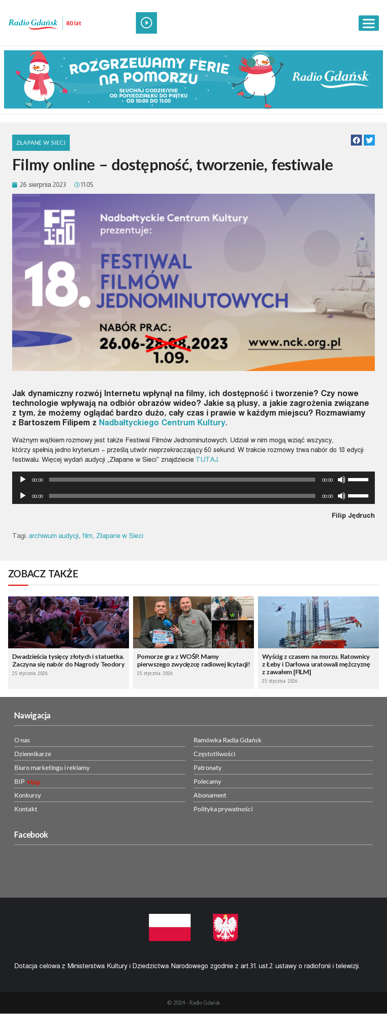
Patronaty (207, 767)
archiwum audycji (54, 536)
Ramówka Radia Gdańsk (228, 740)
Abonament (210, 795)
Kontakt (25, 808)
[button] (356, 140)
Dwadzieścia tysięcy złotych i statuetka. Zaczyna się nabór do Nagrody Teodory (68, 660)
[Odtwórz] (23, 480)
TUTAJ (207, 459)
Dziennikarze (32, 753)
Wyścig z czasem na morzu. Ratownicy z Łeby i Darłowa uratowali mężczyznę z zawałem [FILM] (316, 663)
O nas (22, 740)
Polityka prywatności (223, 808)
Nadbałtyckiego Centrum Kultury (162, 422)
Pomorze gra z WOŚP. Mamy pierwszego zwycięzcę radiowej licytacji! (193, 660)
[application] (193, 480)
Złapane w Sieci (41, 142)
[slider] (182, 480)
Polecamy (207, 781)
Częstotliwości (214, 753)
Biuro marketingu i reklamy (52, 767)
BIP (19, 781)
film (87, 536)
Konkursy (27, 795)
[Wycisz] (342, 480)
